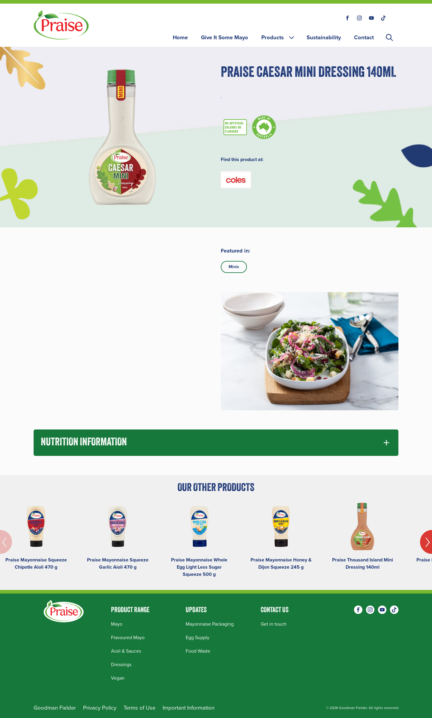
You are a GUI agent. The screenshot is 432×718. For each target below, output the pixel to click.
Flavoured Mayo (128, 637)
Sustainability (324, 37)
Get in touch (273, 624)
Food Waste (198, 651)
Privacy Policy (99, 708)
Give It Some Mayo (224, 37)
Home (180, 37)
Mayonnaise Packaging (210, 624)
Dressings (121, 664)
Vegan (117, 678)
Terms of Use (139, 708)
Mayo (116, 624)
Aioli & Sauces (126, 651)
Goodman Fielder (55, 708)
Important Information (188, 708)
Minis (234, 267)
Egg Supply (197, 637)
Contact (364, 37)
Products (278, 37)
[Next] (426, 542)
